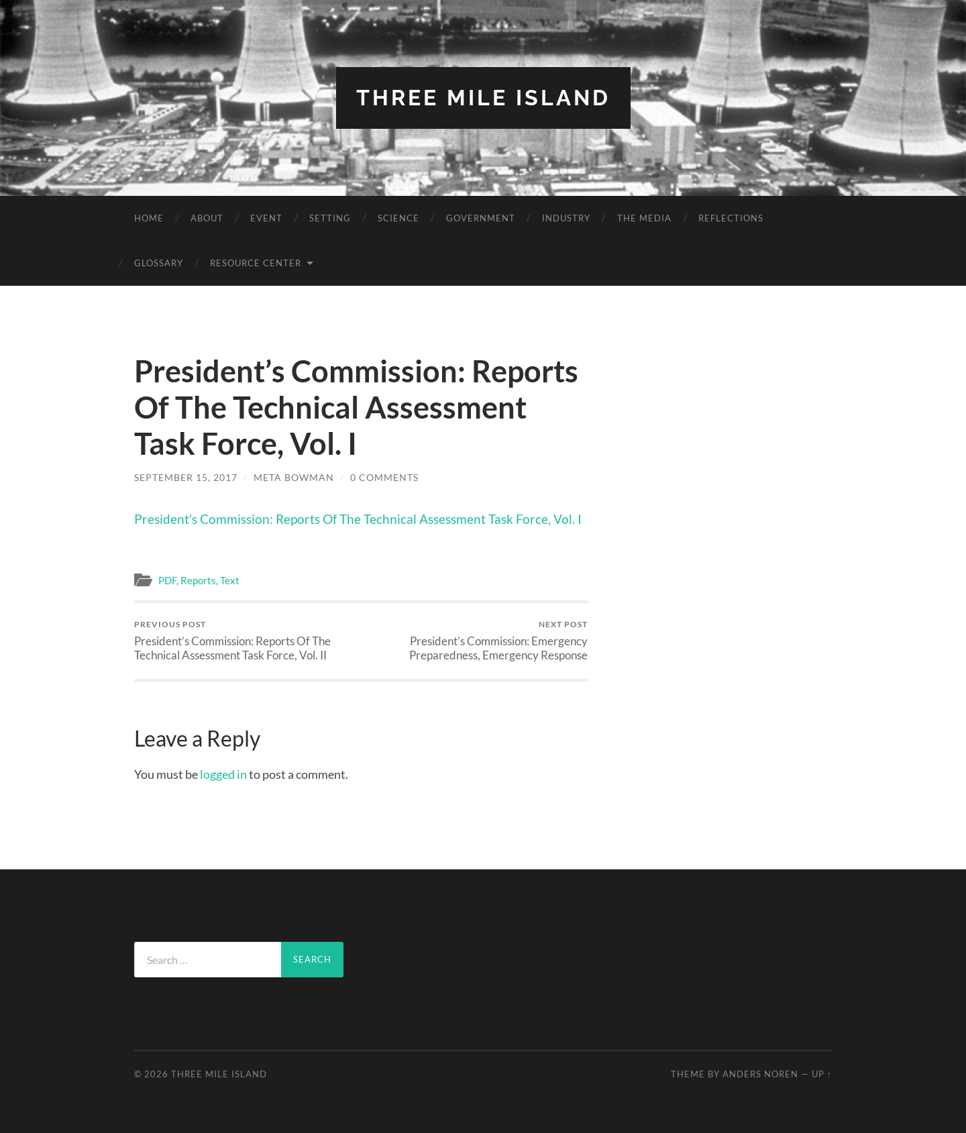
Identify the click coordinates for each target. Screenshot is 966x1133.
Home (149, 218)
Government (480, 218)
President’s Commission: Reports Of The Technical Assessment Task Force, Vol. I (358, 519)
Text (229, 580)
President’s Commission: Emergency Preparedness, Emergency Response (477, 640)
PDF (167, 580)
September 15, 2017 (185, 477)
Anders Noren (760, 1074)
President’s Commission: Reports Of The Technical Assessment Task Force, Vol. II (245, 640)
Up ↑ (822, 1074)
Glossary (158, 263)
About (207, 218)
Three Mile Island (483, 97)
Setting (330, 218)
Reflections (730, 218)
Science (398, 218)
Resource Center (255, 263)
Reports (198, 580)
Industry (566, 218)
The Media (644, 218)
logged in (223, 774)
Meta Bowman (294, 477)
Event (266, 218)
